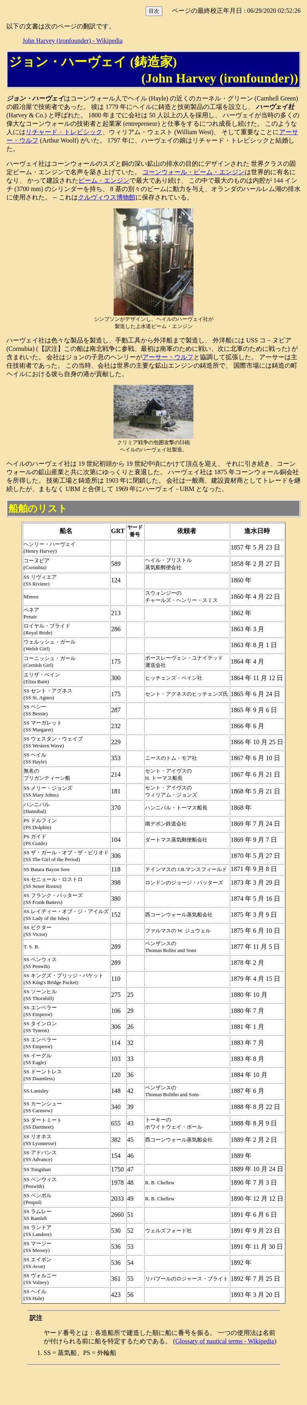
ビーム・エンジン (104, 180)
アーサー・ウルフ (167, 357)
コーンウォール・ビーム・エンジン (193, 172)
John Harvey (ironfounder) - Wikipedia (72, 40)
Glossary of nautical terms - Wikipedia (224, 1341)
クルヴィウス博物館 (107, 197)
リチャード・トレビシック (64, 132)
